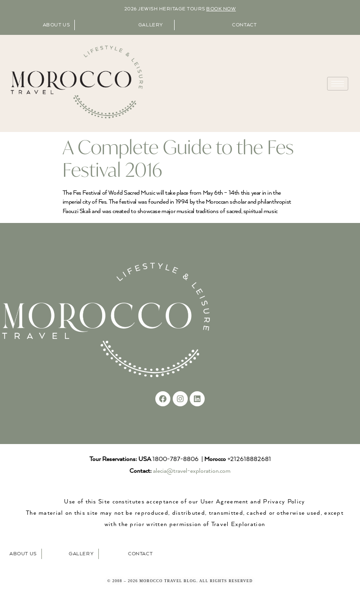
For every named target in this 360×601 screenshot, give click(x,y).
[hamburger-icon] (337, 84)
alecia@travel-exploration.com (192, 471)
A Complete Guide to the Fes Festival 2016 (178, 158)
